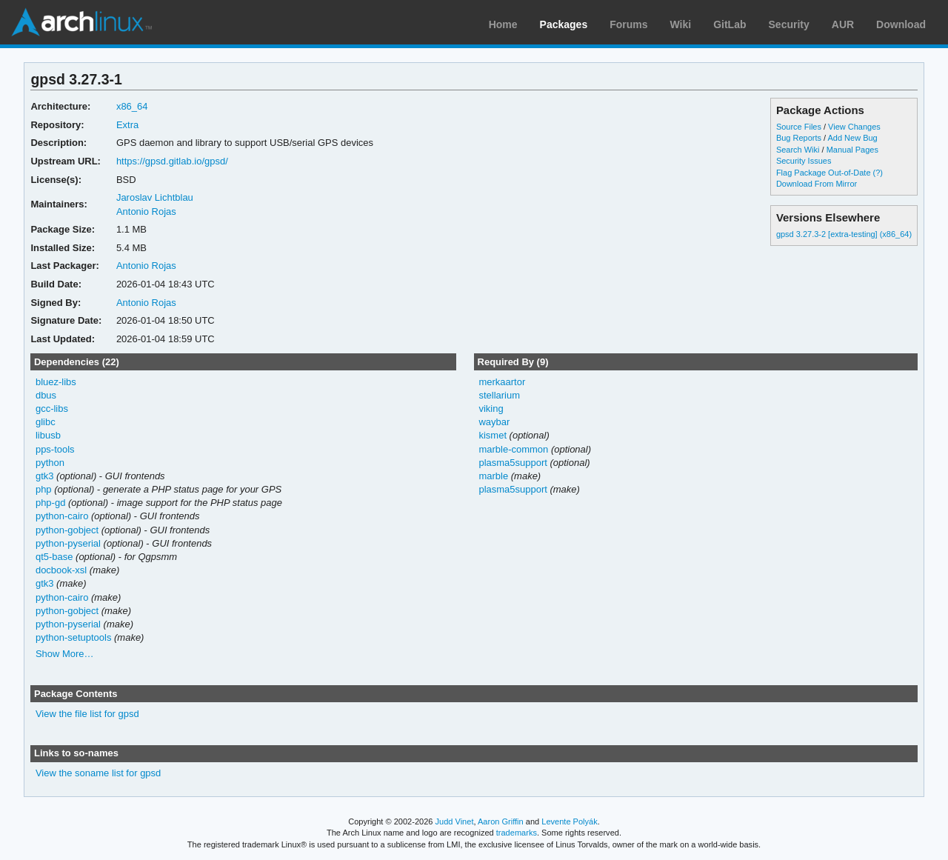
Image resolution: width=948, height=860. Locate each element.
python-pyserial (68, 543)
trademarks (516, 832)
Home (503, 24)
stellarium (499, 395)
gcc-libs (52, 408)
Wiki (681, 24)
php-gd (50, 502)
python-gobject (67, 530)
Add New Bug (853, 137)
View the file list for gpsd (87, 713)
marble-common (513, 449)
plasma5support (512, 462)
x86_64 (132, 106)
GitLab (729, 24)
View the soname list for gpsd (98, 773)
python (50, 462)
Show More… (65, 653)
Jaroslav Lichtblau (154, 197)
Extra (127, 124)
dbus (46, 395)
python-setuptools (74, 637)
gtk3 (45, 475)
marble (493, 475)
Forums (628, 24)
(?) (878, 172)
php (44, 489)
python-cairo (62, 515)
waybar (494, 421)
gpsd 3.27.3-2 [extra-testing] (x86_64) (844, 234)
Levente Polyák (569, 821)
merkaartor (501, 381)
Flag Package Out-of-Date (823, 172)
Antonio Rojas (146, 211)
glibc (46, 421)
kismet (492, 435)
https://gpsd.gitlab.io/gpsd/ (172, 161)
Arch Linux (81, 22)
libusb (48, 435)
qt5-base (54, 556)
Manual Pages (852, 149)
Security (789, 24)
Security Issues (803, 160)
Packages (564, 24)
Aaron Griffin (501, 821)
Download (901, 24)
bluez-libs (56, 381)
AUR (843, 24)
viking (490, 408)
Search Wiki (798, 149)
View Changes (854, 126)
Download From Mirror (816, 183)
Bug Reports (798, 137)
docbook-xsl (61, 570)
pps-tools (55, 449)
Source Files (798, 126)
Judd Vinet (454, 821)
